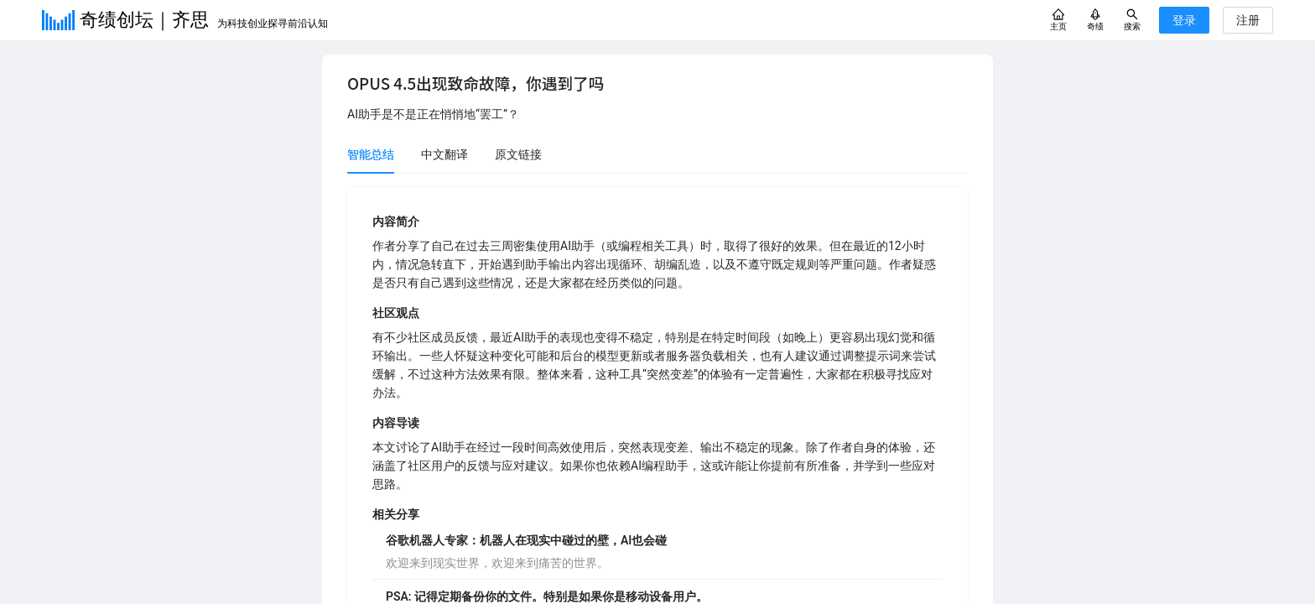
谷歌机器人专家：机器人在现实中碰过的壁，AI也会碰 (526, 540)
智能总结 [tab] (370, 154)
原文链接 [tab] (518, 154)
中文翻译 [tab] (444, 154)
